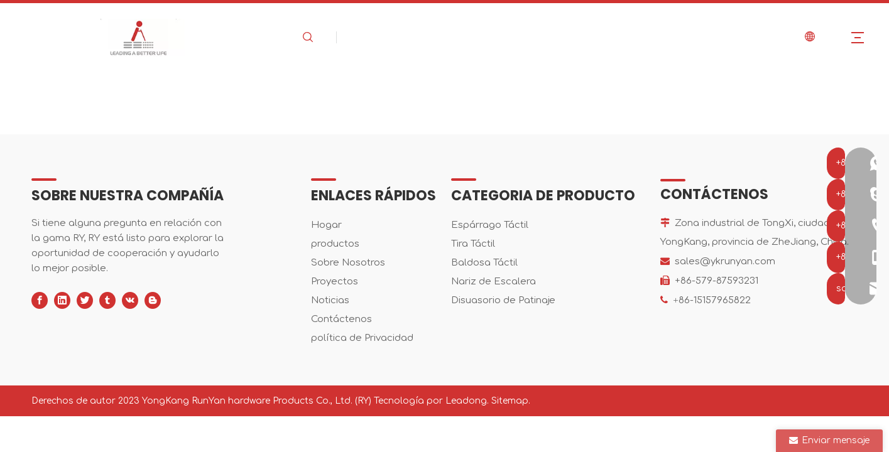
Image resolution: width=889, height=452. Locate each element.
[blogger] (153, 300)
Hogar (326, 225)
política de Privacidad (362, 338)
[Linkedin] (62, 300)
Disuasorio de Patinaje (503, 300)
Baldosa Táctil (484, 262)
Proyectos (334, 281)
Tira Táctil (473, 244)
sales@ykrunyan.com (725, 261)
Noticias (330, 300)
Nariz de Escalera (493, 281)
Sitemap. (510, 401)
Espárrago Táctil (489, 225)
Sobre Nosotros (348, 262)
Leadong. (467, 401)
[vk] (130, 300)
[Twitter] (85, 300)
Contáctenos (341, 319)
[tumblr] (107, 300)
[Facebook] (39, 300)
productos (335, 244)
